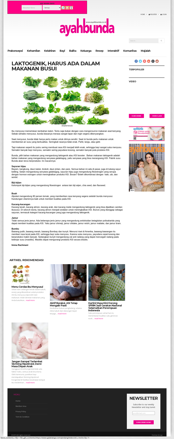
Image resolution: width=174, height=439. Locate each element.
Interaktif (113, 50)
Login (164, 14)
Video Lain (157, 116)
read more (30, 300)
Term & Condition (22, 417)
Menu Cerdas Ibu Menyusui (27, 286)
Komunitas (130, 50)
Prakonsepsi (15, 50)
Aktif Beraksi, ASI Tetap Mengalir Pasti (63, 304)
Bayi (62, 50)
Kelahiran (49, 50)
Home (143, 14)
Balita (72, 50)
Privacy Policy (21, 411)
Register (153, 14)
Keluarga (85, 50)
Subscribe (136, 116)
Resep (99, 50)
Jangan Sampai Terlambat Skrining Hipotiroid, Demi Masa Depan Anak (27, 364)
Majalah (145, 50)
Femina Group (157, 435)
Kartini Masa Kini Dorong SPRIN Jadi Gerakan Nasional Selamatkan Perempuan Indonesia (105, 306)
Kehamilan (33, 50)
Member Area (21, 406)
